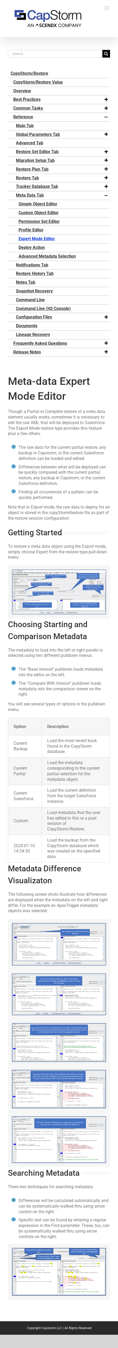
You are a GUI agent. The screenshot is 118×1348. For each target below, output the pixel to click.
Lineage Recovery (33, 334)
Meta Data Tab (62, 195)
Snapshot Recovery (34, 291)
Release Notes (61, 352)
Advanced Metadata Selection (47, 256)
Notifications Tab (32, 265)
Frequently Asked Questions (61, 343)
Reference (61, 117)
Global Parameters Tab (62, 134)
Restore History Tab (35, 273)
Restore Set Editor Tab (62, 151)
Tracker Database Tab (62, 186)
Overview (22, 90)
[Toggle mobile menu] (107, 8)
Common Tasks (61, 108)
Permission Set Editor (39, 221)
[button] (106, 99)
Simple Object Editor (38, 203)
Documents (26, 325)
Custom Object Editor (39, 212)
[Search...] (55, 54)
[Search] (106, 54)
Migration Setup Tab (62, 160)
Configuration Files (62, 317)
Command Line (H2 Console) (43, 308)
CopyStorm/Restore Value (38, 82)
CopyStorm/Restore (29, 73)
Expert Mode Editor (37, 238)
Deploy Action (32, 247)
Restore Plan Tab (62, 169)
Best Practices (61, 99)
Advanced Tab (29, 142)
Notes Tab (25, 282)
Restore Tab (62, 178)
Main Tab (25, 125)
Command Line (30, 299)
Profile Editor (31, 229)
